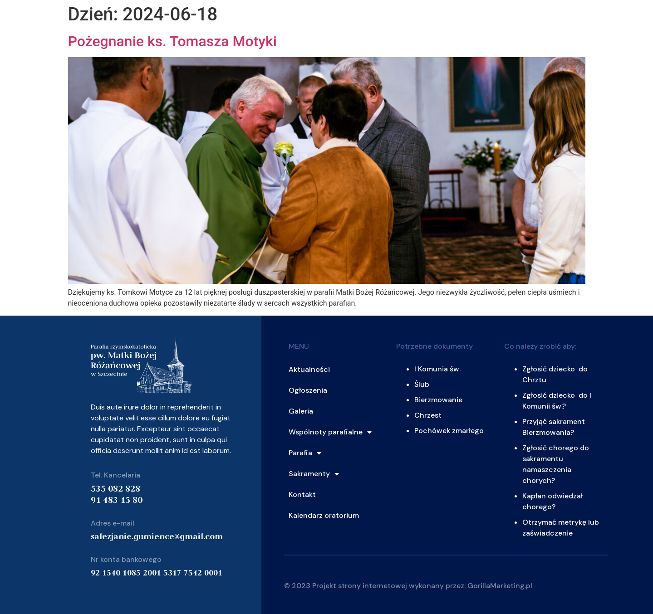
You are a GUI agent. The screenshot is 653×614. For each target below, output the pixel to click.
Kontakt (302, 494)
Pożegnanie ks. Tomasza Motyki (172, 41)
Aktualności (309, 369)
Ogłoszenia (308, 390)
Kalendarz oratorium (324, 515)
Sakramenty (314, 474)
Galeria (301, 411)
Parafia (305, 453)
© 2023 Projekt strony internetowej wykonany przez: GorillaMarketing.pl (408, 585)
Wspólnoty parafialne (330, 432)
